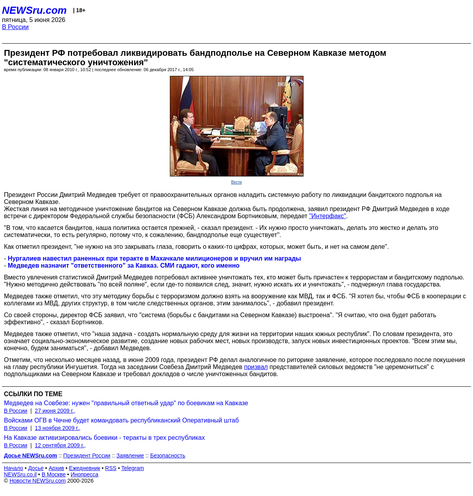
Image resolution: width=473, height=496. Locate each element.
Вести (236, 182)
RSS (110, 468)
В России (15, 27)
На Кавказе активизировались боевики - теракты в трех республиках (104, 437)
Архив (56, 468)
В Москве (54, 474)
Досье (36, 468)
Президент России (86, 455)
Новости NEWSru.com (37, 481)
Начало (13, 468)
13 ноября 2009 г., (58, 428)
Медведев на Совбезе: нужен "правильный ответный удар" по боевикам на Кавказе (126, 403)
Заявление (130, 455)
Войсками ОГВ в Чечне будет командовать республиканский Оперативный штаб (121, 420)
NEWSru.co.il (20, 474)
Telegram (132, 468)
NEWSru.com (34, 10)
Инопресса (85, 474)
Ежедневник (84, 468)
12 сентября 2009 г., (60, 445)
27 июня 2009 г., (55, 411)
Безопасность (167, 455)
